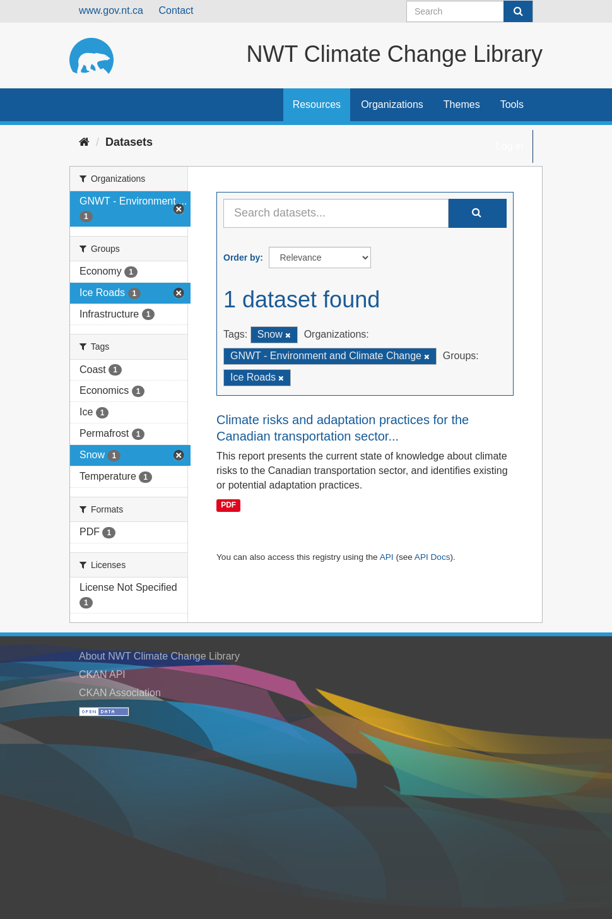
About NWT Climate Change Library (159, 656)
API (387, 557)
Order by (241, 257)
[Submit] (518, 11)
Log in (510, 146)
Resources (317, 104)
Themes (462, 104)
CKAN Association (120, 692)
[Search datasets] (469, 11)
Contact (175, 10)
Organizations (392, 104)
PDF (228, 505)
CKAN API (102, 674)
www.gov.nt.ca (111, 10)
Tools (512, 104)
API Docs (432, 557)
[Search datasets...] (336, 213)
